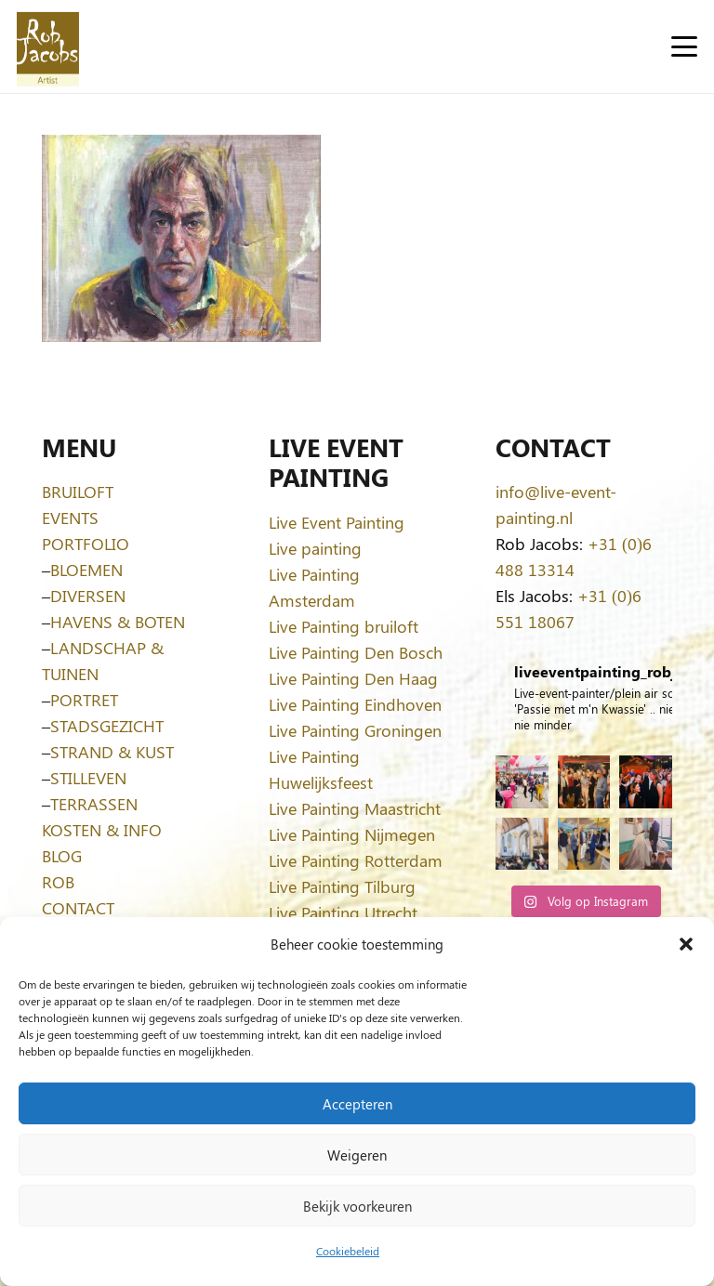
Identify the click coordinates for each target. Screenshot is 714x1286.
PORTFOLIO (85, 543)
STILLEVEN (88, 778)
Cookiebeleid (347, 1250)
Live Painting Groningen (355, 730)
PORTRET (84, 700)
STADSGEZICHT (107, 726)
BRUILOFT (77, 491)
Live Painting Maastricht (355, 808)
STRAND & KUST (112, 752)
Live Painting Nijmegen (352, 834)
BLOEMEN (86, 569)
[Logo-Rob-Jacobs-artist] (48, 47)
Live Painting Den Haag (353, 678)
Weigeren (357, 1155)
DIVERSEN (88, 595)
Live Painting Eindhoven (355, 704)
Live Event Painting (336, 522)
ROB (58, 882)
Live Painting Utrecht (343, 912)
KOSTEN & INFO (102, 830)
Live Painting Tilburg (342, 886)
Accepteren (357, 1104)
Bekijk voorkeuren (357, 1206)
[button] (686, 944)
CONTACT (78, 908)
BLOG (62, 856)
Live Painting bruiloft (343, 626)
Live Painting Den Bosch (356, 652)
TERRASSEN (94, 804)
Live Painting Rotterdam (356, 860)
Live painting (315, 548)
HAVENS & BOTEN (117, 621)
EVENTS (70, 517)
